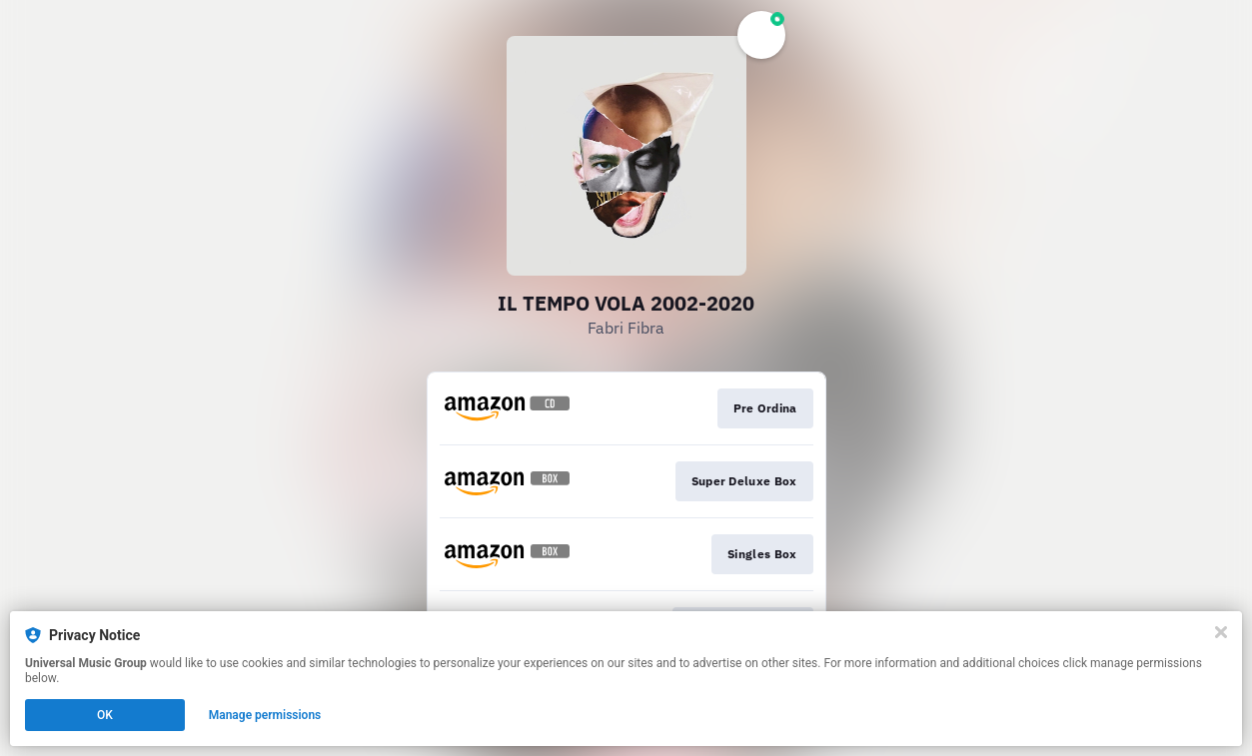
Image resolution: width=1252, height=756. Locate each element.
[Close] (1221, 632)
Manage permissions (265, 715)
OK (105, 715)
